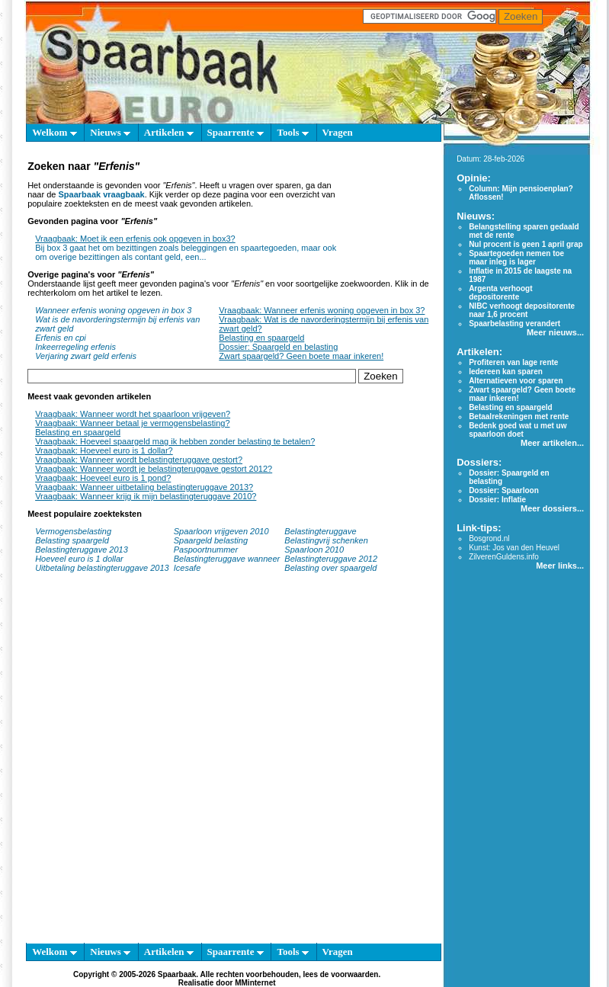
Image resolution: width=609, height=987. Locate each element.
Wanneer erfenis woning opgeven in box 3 (113, 310)
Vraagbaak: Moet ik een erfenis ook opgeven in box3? (135, 238)
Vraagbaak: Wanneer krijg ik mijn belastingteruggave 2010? (145, 496)
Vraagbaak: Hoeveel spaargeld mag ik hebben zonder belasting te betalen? (175, 441)
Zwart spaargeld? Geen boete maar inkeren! (301, 356)
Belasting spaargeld (72, 540)
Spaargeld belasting (211, 540)
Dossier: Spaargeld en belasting (278, 346)
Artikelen (169, 132)
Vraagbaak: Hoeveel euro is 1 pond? (103, 477)
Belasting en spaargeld (261, 337)
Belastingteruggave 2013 (81, 549)
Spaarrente (235, 132)
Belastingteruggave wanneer (227, 558)
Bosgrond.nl (489, 538)
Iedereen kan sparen (506, 371)
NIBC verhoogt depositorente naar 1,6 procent (522, 310)
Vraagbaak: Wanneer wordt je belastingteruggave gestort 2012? (153, 468)
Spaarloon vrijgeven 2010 (221, 531)
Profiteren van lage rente (513, 362)
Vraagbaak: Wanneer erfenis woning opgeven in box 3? (322, 310)
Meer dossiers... (552, 508)
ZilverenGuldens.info (504, 557)
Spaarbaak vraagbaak (102, 194)
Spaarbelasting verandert (514, 323)
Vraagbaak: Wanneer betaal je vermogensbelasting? (132, 423)
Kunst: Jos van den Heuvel (514, 547)
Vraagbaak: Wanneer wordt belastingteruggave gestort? (138, 459)
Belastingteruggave (320, 531)
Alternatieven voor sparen (516, 381)
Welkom (54, 132)
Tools (292, 132)
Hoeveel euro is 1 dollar (79, 558)
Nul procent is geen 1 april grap (525, 244)
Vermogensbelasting (73, 531)
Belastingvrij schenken (325, 540)
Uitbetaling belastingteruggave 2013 (102, 567)
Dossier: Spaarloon (504, 490)
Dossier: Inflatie (497, 499)
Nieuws (110, 132)
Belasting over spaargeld (330, 567)
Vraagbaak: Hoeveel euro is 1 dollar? (104, 450)
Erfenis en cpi (60, 337)
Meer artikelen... (552, 442)
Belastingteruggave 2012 (330, 558)
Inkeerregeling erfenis (75, 346)
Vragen (337, 132)
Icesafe (187, 567)
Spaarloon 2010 (315, 549)
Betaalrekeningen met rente (519, 416)
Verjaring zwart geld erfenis (85, 356)
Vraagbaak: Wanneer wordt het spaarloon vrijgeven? (132, 413)
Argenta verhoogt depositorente (500, 292)
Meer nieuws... (555, 332)
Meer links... (560, 565)
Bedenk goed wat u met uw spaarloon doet (517, 429)
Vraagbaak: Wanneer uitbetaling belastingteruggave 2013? (144, 487)
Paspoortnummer (206, 549)
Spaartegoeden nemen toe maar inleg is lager (516, 257)
